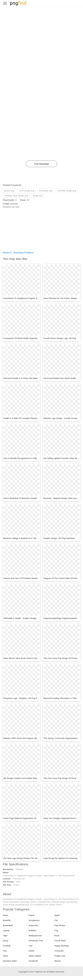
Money (57, 961)
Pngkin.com (59, 956)
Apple (57, 915)
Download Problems (23, 252)
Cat (56, 920)
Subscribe (33, 925)
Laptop (6, 930)
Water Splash (35, 956)
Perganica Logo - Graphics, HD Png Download (23, 698)
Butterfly (7, 920)
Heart (5, 915)
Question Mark (10, 961)
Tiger (5, 935)
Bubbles (32, 930)
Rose (56, 935)
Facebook (33, 961)
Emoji (5, 940)
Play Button (59, 925)
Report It (7, 252)
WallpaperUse (35, 935)
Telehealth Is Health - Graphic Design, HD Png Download (28, 618)
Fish (5, 951)
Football (6, 945)
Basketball (8, 925)
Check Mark (60, 940)
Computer (59, 951)
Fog (56, 930)
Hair (31, 945)
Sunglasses (34, 920)
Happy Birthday (61, 945)
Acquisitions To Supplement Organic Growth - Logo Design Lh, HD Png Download (39, 298)
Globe (31, 951)
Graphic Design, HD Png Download (59, 538)
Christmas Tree (36, 940)
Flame (32, 915)
